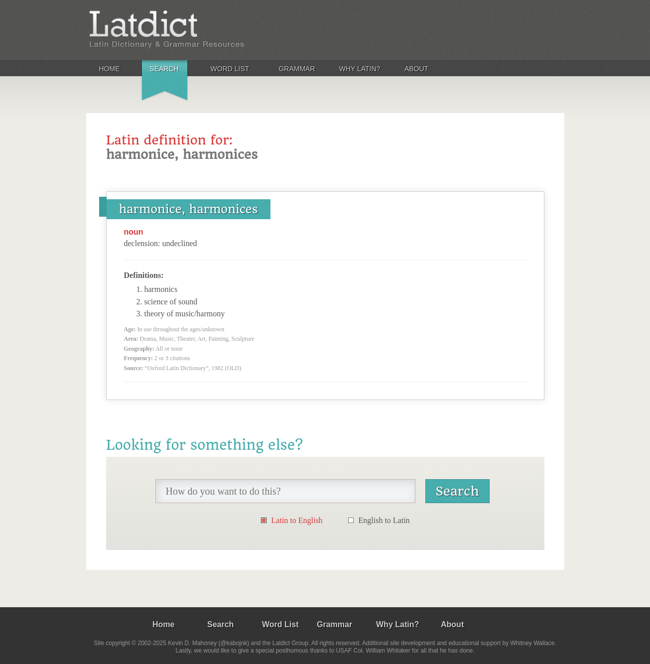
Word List (230, 69)
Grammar (296, 69)
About (416, 69)
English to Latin (384, 520)
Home (109, 69)
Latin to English (297, 520)
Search (163, 69)
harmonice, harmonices (188, 209)
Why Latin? (360, 69)
